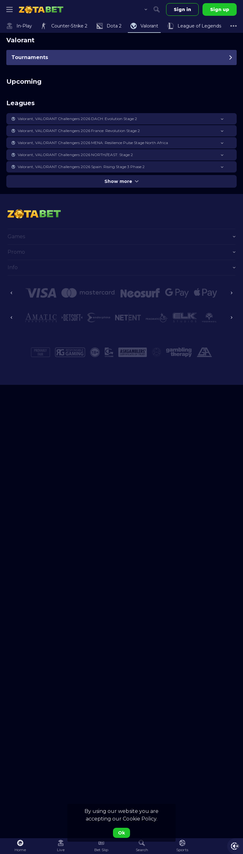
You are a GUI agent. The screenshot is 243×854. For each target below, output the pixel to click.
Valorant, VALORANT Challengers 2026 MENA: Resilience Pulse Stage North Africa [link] (93, 142)
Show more (121, 181)
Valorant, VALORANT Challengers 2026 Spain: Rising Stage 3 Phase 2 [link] (81, 166)
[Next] (231, 293)
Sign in (182, 9)
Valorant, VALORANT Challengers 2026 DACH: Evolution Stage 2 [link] (77, 118)
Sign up (219, 9)
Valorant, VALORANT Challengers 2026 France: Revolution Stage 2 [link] (79, 130)
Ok (121, 833)
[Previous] (11, 293)
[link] (41, 9)
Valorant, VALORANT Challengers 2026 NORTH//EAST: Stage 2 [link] (75, 154)
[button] (121, 118)
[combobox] (141, 9)
